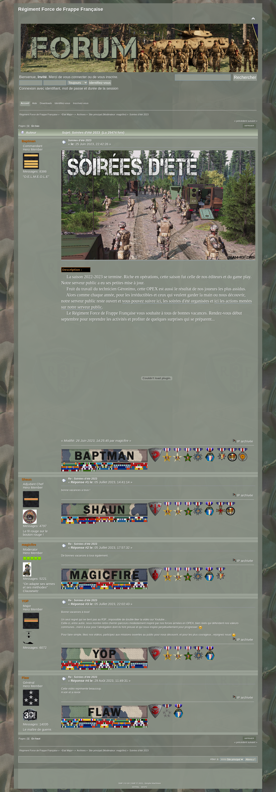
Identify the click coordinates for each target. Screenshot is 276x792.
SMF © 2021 (137, 783)
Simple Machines (152, 783)
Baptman (28, 141)
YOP (25, 601)
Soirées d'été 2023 (79, 140)
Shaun (26, 479)
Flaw (25, 677)
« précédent (240, 121)
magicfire (121, 114)
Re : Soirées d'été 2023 (82, 478)
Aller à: (214, 759)
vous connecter (75, 77)
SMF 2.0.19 (124, 783)
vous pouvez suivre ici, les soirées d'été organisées (165, 301)
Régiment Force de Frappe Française (60, 9)
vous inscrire (107, 77)
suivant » (252, 121)
